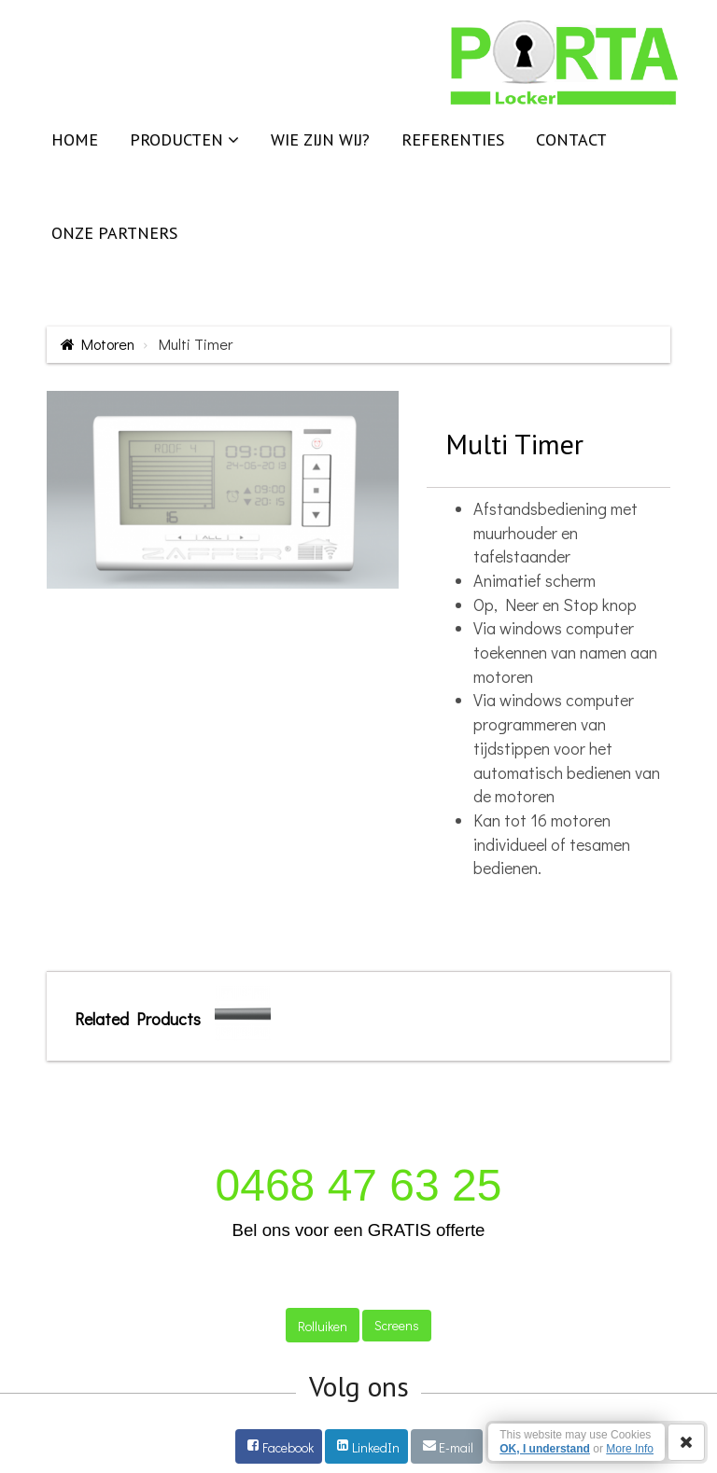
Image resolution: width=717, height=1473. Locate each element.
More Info (630, 1448)
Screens (396, 1325)
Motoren (107, 344)
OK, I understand (544, 1448)
